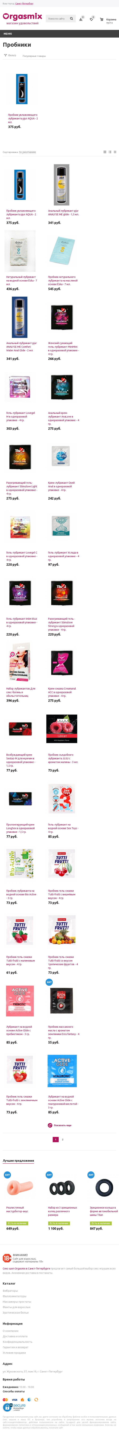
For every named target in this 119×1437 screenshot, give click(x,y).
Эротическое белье (16, 1312)
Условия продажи (14, 1352)
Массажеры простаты (17, 1301)
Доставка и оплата (15, 1336)
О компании (10, 1330)
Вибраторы (10, 1290)
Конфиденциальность (17, 1341)
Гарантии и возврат (15, 1347)
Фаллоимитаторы (14, 1296)
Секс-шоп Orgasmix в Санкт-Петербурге (26, 1268)
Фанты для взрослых (17, 1307)
